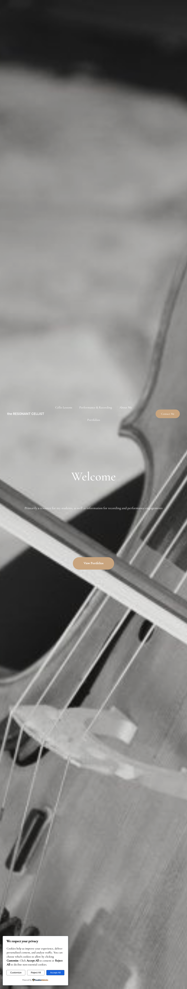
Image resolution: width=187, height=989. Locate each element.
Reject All (36, 972)
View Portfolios (93, 563)
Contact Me (167, 414)
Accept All (55, 972)
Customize (16, 972)
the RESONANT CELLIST (25, 414)
